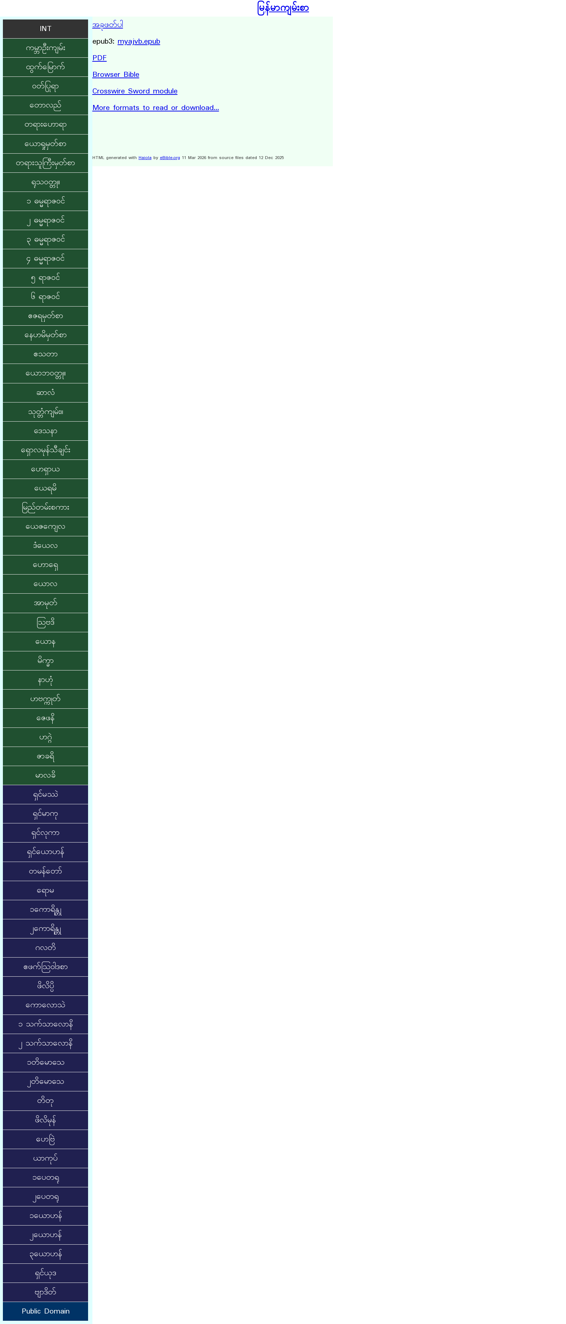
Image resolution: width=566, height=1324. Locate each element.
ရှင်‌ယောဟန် (45, 852)
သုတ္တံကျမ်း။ (45, 412)
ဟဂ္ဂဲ (45, 737)
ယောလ (45, 584)
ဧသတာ (46, 354)
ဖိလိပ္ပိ (45, 986)
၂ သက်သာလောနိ (45, 1043)
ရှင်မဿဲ (45, 794)
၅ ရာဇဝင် (45, 278)
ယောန (45, 641)
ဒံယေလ (45, 546)
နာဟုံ (45, 680)
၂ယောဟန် (46, 1235)
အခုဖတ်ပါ (107, 25)
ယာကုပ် (45, 1158)
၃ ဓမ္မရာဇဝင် (45, 239)
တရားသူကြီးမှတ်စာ (45, 163)
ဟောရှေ (45, 565)
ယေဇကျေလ (45, 526)
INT (46, 29)
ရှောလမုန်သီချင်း (45, 450)
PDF (99, 58)
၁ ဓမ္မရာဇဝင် (45, 201)
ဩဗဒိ (45, 622)
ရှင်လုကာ (45, 833)
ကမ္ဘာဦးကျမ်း (45, 48)
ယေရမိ (45, 488)
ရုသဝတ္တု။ (45, 182)
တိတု (45, 1101)
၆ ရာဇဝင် (45, 297)
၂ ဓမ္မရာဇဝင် (46, 220)
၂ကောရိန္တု (45, 929)
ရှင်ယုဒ (45, 1273)
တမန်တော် (45, 871)
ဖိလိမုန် (45, 1120)
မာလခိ (45, 775)
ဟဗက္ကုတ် (45, 699)
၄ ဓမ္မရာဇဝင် (45, 258)
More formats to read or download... (155, 108)
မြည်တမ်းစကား (45, 507)
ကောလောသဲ (45, 1005)
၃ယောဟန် (45, 1254)
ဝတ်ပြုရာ (45, 86)
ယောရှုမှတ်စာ (45, 144)
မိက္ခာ (46, 661)
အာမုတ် (45, 603)
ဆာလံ (45, 393)
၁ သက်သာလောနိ (45, 1024)
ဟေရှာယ (45, 469)
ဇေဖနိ (45, 718)
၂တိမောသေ (45, 1082)
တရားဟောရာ (46, 124)
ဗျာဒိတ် (45, 1292)
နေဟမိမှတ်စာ (46, 335)
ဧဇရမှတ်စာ (45, 316)
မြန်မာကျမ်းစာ (283, 8)
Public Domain (46, 1311)
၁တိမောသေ (46, 1062)
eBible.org (170, 158)
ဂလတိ (45, 948)
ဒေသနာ (45, 431)
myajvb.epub (139, 41)
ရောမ (45, 890)
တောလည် (45, 105)
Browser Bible (115, 75)
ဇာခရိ (45, 756)
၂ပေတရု (45, 1197)
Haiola (145, 158)
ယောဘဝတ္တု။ (46, 373)
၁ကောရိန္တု (45, 909)
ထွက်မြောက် (45, 67)
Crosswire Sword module (135, 91)
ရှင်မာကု (45, 814)
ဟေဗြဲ (45, 1139)
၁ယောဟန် (45, 1216)
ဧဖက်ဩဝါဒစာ (45, 967)
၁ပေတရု (45, 1177)
